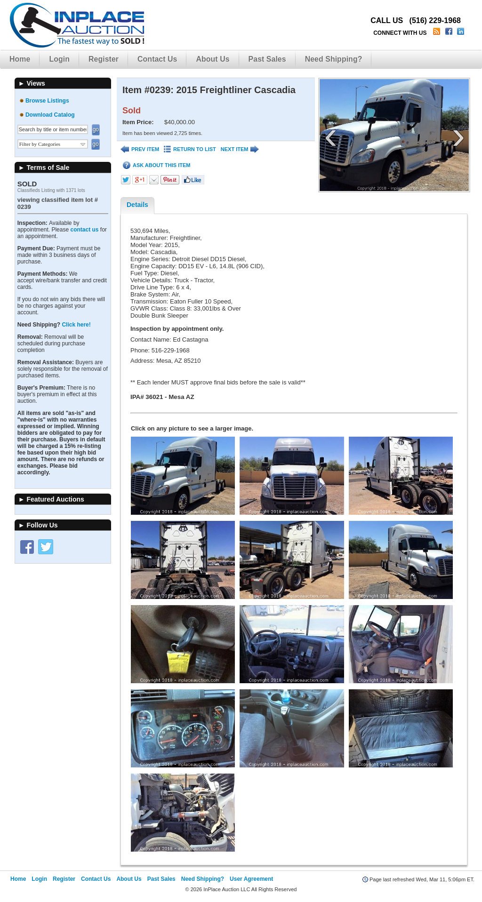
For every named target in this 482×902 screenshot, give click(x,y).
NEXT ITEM (240, 149)
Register (103, 59)
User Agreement (251, 879)
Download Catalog (50, 115)
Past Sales (267, 59)
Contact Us (157, 59)
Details (137, 204)
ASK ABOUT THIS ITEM (156, 165)
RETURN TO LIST (190, 149)
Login (59, 59)
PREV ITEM (139, 149)
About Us (212, 59)
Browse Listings (47, 100)
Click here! (76, 324)
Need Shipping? (333, 59)
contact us (84, 229)
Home (19, 59)
